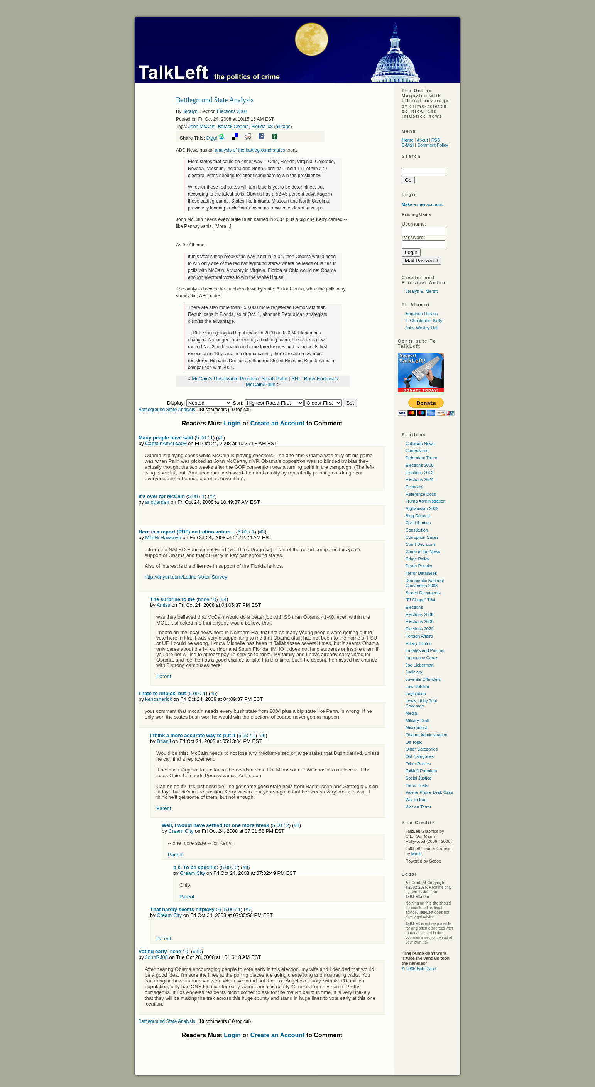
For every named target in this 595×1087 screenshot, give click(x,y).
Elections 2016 (419, 465)
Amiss (163, 605)
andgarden (157, 502)
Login (232, 423)
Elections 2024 (419, 479)
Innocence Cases (422, 657)
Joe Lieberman (420, 665)
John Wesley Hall (422, 328)
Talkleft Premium (421, 770)
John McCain (201, 126)
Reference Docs (421, 494)
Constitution (417, 530)
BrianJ (164, 741)
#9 (245, 867)
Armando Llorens (422, 313)
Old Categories (420, 756)
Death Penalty (419, 566)
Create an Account (277, 423)
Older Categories (422, 749)
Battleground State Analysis (167, 409)
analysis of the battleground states (250, 150)
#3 (262, 532)
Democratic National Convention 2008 (425, 583)
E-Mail (408, 145)
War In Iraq (416, 799)
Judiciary (414, 672)
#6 (262, 735)
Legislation (416, 693)
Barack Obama (233, 126)
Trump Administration (426, 501)
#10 (197, 951)
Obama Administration (426, 735)
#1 (220, 438)
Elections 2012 (419, 472)
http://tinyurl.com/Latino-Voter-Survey (186, 577)
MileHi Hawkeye (163, 537)
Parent (163, 676)
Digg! (211, 138)
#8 (296, 825)
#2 (212, 496)
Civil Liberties (418, 522)
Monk (416, 853)
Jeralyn (190, 111)
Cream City (180, 831)
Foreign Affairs (419, 636)
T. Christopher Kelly (424, 320)
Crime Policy (417, 559)
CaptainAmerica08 (165, 443)
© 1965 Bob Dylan (419, 968)
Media (411, 713)
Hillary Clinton (419, 643)
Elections (414, 607)
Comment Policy (432, 145)
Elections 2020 (419, 628)
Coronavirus (417, 450)
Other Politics (418, 763)
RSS (435, 140)
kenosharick (158, 699)
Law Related (417, 686)
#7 (248, 909)
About (422, 140)
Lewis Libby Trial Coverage (421, 703)
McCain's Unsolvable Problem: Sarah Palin (239, 378)
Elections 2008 (232, 111)
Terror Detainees (421, 573)
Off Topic (414, 742)
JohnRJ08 (156, 957)
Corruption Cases (422, 537)
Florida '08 (262, 126)
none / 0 (207, 599)
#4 (224, 599)
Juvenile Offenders (423, 679)
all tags (283, 126)
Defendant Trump (422, 458)
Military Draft (417, 720)
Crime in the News (423, 551)
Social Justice (418, 778)
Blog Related (418, 515)
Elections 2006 (419, 614)
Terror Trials (417, 785)
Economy (414, 486)
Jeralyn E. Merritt (422, 291)
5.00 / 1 (204, 438)
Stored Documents (423, 593)
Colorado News (420, 443)
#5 (213, 693)
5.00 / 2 (280, 825)
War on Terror (418, 807)
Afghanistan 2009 (422, 508)
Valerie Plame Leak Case (429, 792)
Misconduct (416, 727)
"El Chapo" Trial (420, 600)
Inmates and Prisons (425, 650)
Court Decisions (421, 544)
